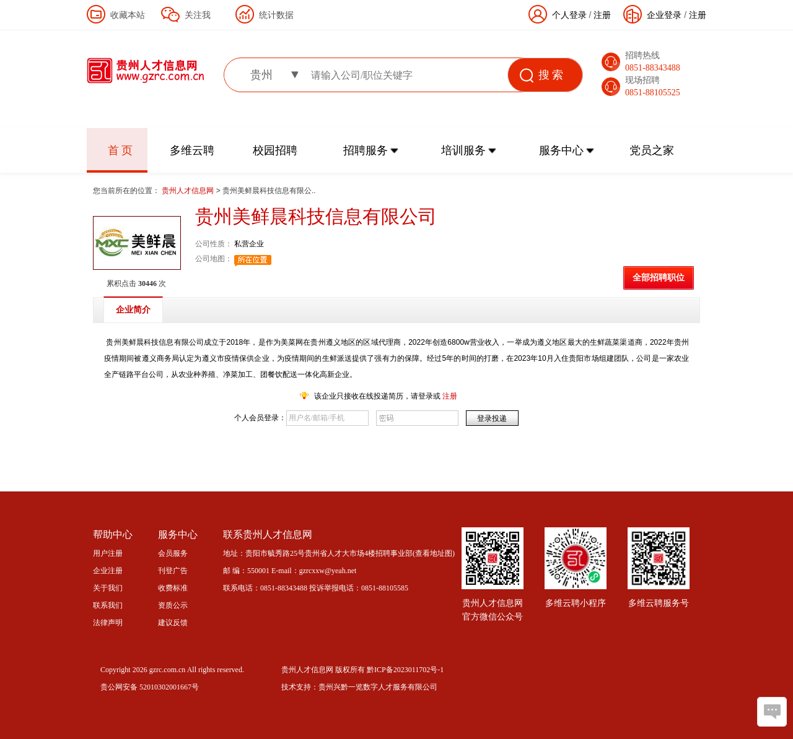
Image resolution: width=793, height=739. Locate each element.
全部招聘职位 (659, 277)
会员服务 (173, 553)
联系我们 (108, 605)
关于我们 (108, 588)
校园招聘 (275, 150)
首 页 (120, 150)
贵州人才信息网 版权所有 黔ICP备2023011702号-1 (362, 669)
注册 (697, 15)
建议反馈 (173, 622)
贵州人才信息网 (189, 190)
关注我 (198, 15)
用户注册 (108, 553)
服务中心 (561, 150)
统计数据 (276, 15)
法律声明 (108, 622)
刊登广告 (173, 570)
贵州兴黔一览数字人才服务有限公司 (377, 687)
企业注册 (108, 570)
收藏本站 (127, 15)
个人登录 (569, 15)
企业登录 (664, 15)
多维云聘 (192, 150)
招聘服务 (365, 150)
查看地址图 (433, 553)
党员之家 (651, 150)
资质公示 (173, 605)
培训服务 (463, 150)
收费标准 (173, 588)
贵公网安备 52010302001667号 (149, 687)
